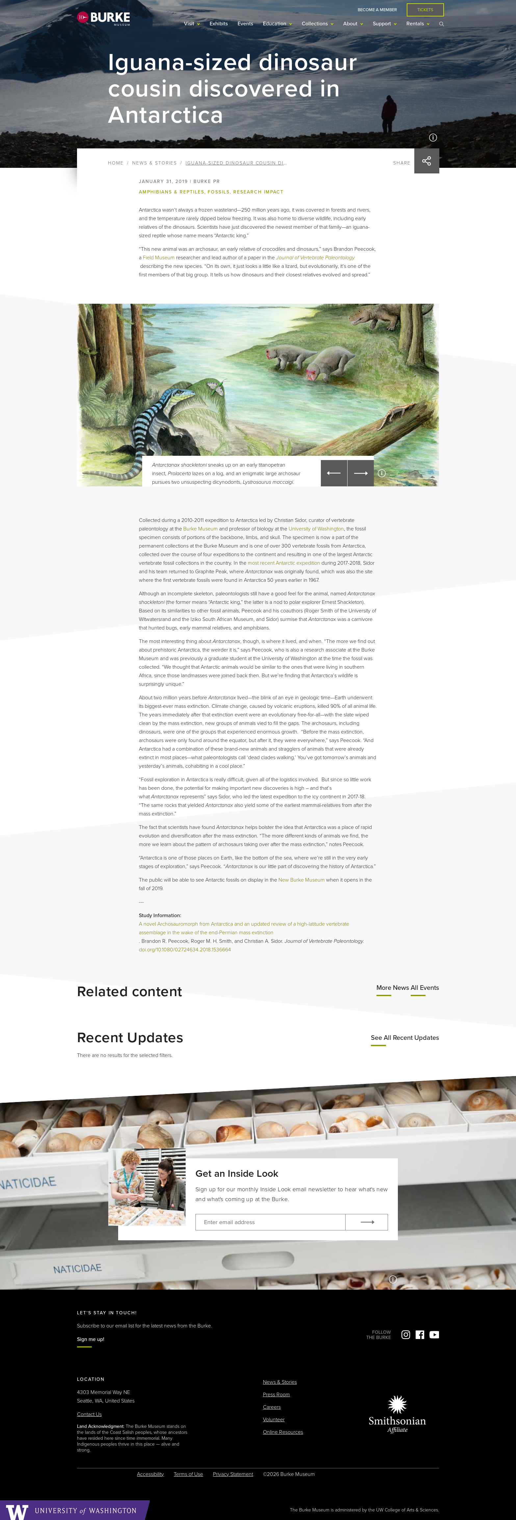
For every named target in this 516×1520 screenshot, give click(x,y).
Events (245, 23)
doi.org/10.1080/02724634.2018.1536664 (185, 949)
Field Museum (159, 257)
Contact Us (89, 1414)
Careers (272, 1407)
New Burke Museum (301, 880)
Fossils (219, 192)
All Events (425, 988)
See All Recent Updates (405, 1038)
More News (392, 988)
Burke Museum (201, 529)
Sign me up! (90, 1339)
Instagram (406, 1335)
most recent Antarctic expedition (284, 563)
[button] (334, 473)
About (351, 23)
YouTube (434, 1335)
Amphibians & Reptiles (171, 192)
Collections (315, 23)
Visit (189, 23)
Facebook (420, 1335)
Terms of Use (188, 1474)
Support (382, 23)
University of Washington (316, 529)
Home (116, 163)
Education (275, 23)
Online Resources (283, 1432)
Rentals (415, 23)
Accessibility (150, 1474)
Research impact (258, 192)
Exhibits (219, 23)
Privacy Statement (233, 1474)
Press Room (276, 1394)
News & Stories (154, 163)
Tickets (425, 10)
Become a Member (377, 10)
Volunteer (274, 1419)
